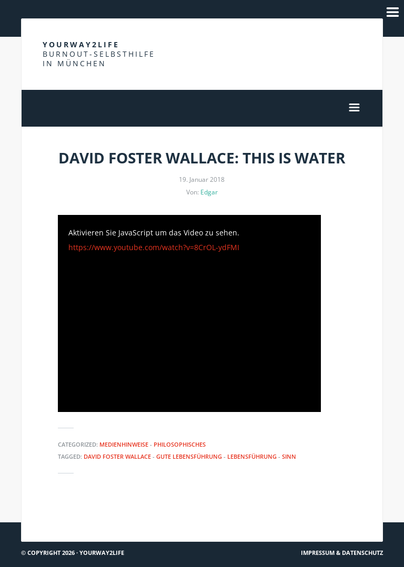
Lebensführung (252, 456)
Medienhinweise (123, 444)
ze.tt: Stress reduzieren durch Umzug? (309, 517)
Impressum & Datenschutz (342, 552)
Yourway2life (99, 53)
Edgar (209, 192)
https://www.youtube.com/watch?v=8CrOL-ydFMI (153, 247)
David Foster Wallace (117, 456)
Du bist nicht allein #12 (67, 517)
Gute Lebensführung (189, 456)
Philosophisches (180, 444)
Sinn (289, 456)
